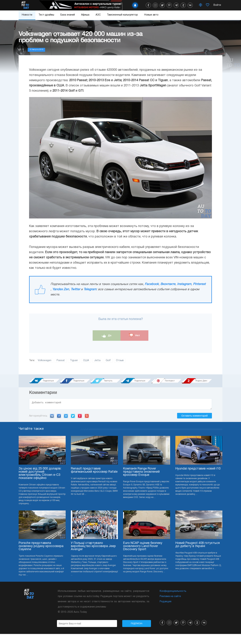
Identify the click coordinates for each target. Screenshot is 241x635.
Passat (61, 360)
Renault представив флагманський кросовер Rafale (94, 471)
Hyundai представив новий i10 (197, 469)
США (86, 360)
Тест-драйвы (46, 15)
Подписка (136, 624)
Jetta (97, 360)
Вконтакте (167, 284)
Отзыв (120, 360)
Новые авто (151, 15)
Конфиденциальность (173, 592)
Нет (134, 335)
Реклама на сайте (170, 597)
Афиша (85, 15)
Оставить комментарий (194, 416)
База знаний (67, 15)
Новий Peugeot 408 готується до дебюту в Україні (197, 546)
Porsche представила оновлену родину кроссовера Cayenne (41, 547)
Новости (27, 15)
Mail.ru (66, 417)
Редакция (165, 603)
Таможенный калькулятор (122, 15)
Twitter (75, 289)
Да (107, 335)
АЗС (98, 15)
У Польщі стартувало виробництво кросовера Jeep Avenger (93, 547)
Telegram (90, 289)
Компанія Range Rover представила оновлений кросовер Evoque (141, 473)
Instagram (184, 284)
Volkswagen (44, 360)
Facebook (152, 284)
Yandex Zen (60, 289)
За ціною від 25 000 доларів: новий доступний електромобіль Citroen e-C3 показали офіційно (40, 474)
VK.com (52, 417)
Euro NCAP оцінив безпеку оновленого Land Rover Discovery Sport (142, 547)
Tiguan (74, 360)
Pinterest (199, 284)
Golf (108, 360)
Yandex (80, 417)
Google (87, 417)
